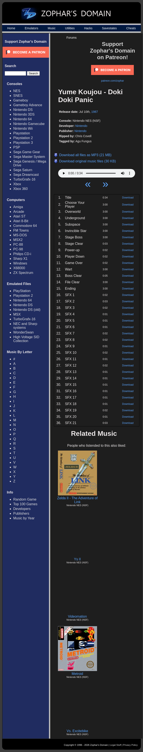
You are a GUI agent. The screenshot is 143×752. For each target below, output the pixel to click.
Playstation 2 (23, 138)
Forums (71, 37)
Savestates (109, 28)
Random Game (25, 499)
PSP (16, 147)
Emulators (31, 28)
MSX (17, 314)
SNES (18, 95)
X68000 (19, 268)
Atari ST (19, 216)
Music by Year (24, 518)
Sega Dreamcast (26, 174)
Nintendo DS (23, 110)
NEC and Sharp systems (25, 325)
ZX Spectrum (23, 273)
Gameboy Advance (27, 105)
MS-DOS (20, 235)
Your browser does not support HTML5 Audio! (96, 172)
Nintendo (81, 126)
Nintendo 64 (22, 119)
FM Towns (21, 230)
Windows (20, 263)
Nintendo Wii (23, 128)
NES (16, 91)
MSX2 (18, 240)
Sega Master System (29, 157)
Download (127, 197)
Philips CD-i (22, 254)
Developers (22, 509)
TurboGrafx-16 (24, 179)
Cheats (131, 28)
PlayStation (22, 291)
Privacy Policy (130, 745)
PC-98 (18, 249)
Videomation (77, 616)
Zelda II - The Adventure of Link (77, 500)
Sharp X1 (20, 258)
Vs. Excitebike (77, 731)
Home (11, 28)
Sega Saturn (22, 170)
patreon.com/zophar (112, 80)
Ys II (77, 559)
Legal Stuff (115, 745)
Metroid (77, 674)
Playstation (21, 133)
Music (52, 28)
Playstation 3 (23, 142)
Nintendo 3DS (24, 114)
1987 (94, 111)
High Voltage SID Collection (26, 339)
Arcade (18, 211)
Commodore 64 (25, 226)
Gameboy (20, 100)
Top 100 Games (25, 504)
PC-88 (18, 244)
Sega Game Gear (26, 152)
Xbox (17, 184)
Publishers (21, 513)
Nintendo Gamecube (29, 124)
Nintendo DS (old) (26, 309)
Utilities (70, 28)
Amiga (18, 207)
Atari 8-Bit (20, 221)
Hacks (88, 28)
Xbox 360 (20, 189)
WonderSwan (23, 332)
